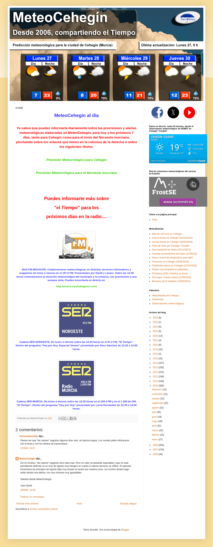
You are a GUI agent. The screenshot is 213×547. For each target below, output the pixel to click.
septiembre (158, 403)
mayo (155, 421)
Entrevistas (157, 299)
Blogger (125, 529)
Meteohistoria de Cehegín (165, 295)
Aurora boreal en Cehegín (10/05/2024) (172, 242)
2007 (156, 449)
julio (154, 412)
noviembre (157, 394)
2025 (156, 322)
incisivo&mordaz (28, 436)
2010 (156, 381)
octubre (156, 398)
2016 (156, 354)
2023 (156, 331)
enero (155, 439)
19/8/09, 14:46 (27, 490)
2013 (156, 367)
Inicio (79, 503)
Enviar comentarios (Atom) (44, 509)
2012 (156, 372)
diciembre (157, 389)
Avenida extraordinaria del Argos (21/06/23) (174, 253)
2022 (156, 336)
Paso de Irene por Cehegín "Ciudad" (171, 245)
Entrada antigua (128, 503)
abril (154, 425)
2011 (156, 376)
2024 (156, 326)
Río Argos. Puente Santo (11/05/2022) (171, 277)
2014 (156, 363)
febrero (156, 434)
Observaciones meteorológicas (168, 303)
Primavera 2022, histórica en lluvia (169, 273)
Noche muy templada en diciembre (170, 269)
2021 (156, 340)
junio (154, 416)
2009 (156, 385)
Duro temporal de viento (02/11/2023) (171, 249)
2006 (156, 454)
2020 (156, 344)
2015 (156, 358)
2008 (156, 445)
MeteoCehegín (27, 458)
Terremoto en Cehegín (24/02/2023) (170, 261)
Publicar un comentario (32, 496)
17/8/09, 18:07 (27, 448)
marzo (155, 430)
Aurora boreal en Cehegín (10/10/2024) (172, 238)
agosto (155, 407)
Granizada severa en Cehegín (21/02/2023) (174, 265)
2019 (156, 349)
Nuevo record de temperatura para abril (172, 257)
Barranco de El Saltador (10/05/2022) (171, 281)
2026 (156, 317)
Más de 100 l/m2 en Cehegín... (168, 234)
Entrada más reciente (27, 503)
